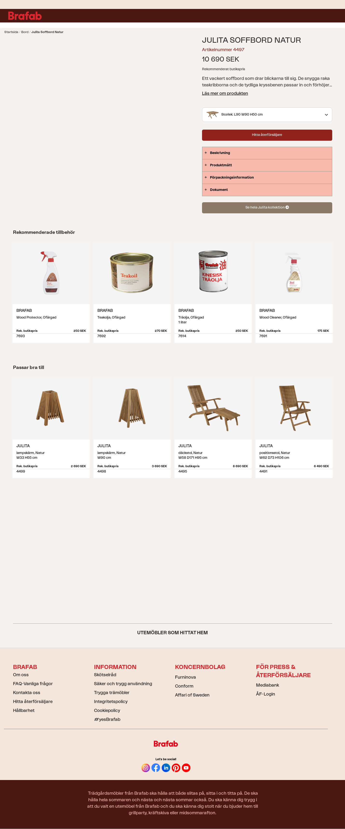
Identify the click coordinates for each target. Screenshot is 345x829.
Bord (24, 32)
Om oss (21, 675)
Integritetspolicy (111, 701)
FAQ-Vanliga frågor (33, 684)
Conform (184, 686)
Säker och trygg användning (123, 684)
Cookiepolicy (107, 710)
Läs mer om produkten (225, 93)
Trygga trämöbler (111, 692)
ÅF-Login (265, 694)
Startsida (11, 32)
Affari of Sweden (192, 695)
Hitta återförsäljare (267, 135)
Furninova (185, 677)
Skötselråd (105, 675)
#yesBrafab (107, 719)
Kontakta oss (26, 692)
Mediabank (267, 685)
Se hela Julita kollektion (267, 207)
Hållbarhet (23, 710)
